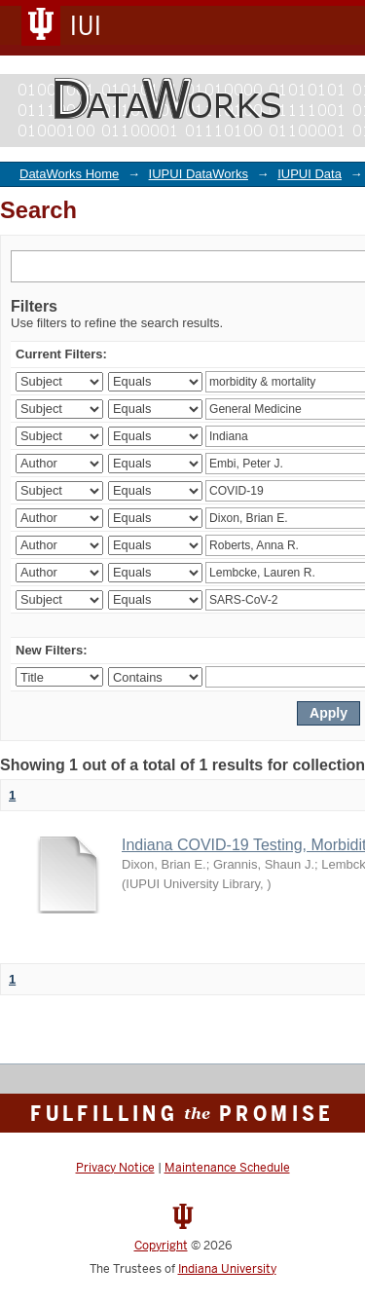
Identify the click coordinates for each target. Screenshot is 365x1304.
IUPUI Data (309, 174)
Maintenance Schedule (227, 1167)
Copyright (161, 1245)
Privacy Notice (115, 1167)
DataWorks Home (69, 174)
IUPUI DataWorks (198, 174)
